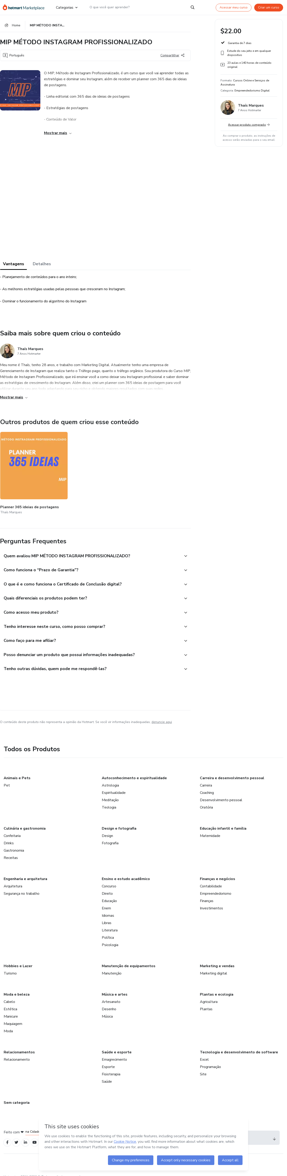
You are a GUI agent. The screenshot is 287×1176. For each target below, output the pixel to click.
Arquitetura (13, 880)
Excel (204, 1053)
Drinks (9, 836)
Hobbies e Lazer (18, 959)
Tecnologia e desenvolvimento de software (239, 1046)
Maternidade (210, 829)
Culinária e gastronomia (25, 822)
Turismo (10, 967)
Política (108, 931)
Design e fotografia (119, 822)
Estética (10, 1002)
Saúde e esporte (117, 1046)
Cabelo (9, 995)
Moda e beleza (17, 988)
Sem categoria (17, 1096)
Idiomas (108, 909)
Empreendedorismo (215, 887)
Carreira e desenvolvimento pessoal (232, 771)
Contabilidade (211, 880)
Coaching (207, 786)
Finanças (206, 894)
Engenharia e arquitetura (25, 872)
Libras (106, 916)
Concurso (109, 880)
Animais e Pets (17, 771)
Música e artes (114, 988)
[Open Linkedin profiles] (28, 1137)
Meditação (110, 793)
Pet (7, 779)
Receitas (11, 851)
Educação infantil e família (223, 822)
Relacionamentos (19, 1046)
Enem (106, 902)
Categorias (66, 7)
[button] (90, 545)
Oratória (206, 801)
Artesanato (111, 995)
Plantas (206, 1002)
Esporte (108, 1060)
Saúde (107, 1075)
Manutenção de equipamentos (128, 959)
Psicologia (110, 938)
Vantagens (13, 265)
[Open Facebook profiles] (8, 1137)
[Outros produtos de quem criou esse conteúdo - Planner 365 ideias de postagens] (25, 468)
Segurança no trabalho (21, 887)
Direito (107, 887)
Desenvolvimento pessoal (221, 793)
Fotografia (110, 836)
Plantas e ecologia (216, 988)
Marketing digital (213, 967)
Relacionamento (17, 1053)
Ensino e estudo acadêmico (126, 872)
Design (107, 829)
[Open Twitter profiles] (18, 1137)
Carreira (206, 779)
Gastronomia (14, 844)
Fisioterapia (111, 1068)
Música (107, 1010)
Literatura (110, 924)
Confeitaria (12, 829)
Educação (109, 894)
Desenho (109, 1002)
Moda (8, 1024)
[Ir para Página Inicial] (26, 7)
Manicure (11, 1010)
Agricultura (209, 995)
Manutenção (111, 967)
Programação (210, 1060)
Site (203, 1068)
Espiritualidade (114, 786)
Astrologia (110, 779)
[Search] (192, 7)
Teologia (109, 801)
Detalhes (42, 265)
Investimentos (211, 902)
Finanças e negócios (217, 872)
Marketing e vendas (217, 959)
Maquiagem (13, 1017)
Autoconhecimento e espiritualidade (134, 771)
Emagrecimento (114, 1053)
